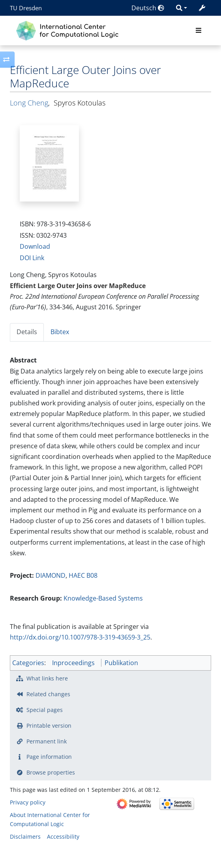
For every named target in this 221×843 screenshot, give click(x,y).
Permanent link (46, 741)
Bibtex (60, 331)
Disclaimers (25, 836)
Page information (49, 756)
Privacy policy (27, 802)
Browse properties (50, 772)
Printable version (48, 725)
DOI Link (32, 257)
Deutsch (147, 8)
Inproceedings (73, 662)
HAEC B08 (83, 575)
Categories (28, 662)
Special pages (44, 710)
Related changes (48, 694)
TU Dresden (26, 8)
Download (35, 246)
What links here (47, 678)
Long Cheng (29, 102)
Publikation (121, 662)
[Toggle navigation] (198, 31)
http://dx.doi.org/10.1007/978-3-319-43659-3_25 (80, 637)
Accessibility (63, 836)
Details (27, 331)
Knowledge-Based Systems (103, 598)
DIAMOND (51, 575)
